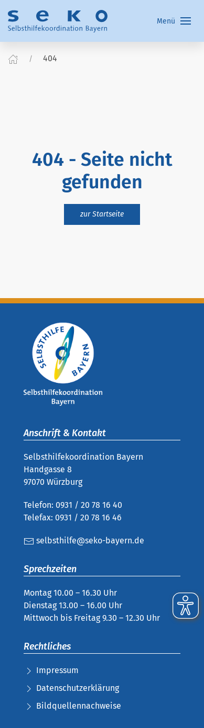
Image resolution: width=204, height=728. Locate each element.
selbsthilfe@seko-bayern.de (84, 540)
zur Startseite (102, 214)
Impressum (57, 670)
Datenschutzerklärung (77, 688)
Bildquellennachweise (78, 706)
